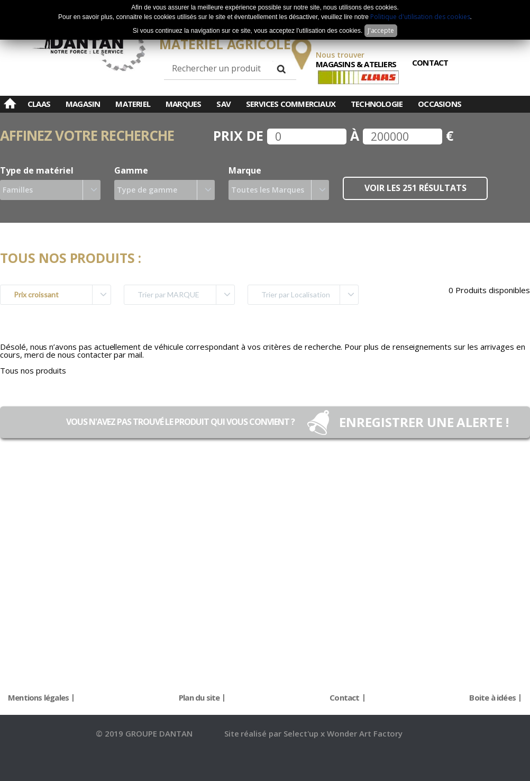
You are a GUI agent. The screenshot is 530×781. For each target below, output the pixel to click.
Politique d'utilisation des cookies (420, 16)
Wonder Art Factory (365, 733)
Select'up (302, 733)
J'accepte (381, 30)
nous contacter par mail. (101, 354)
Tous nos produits (33, 370)
